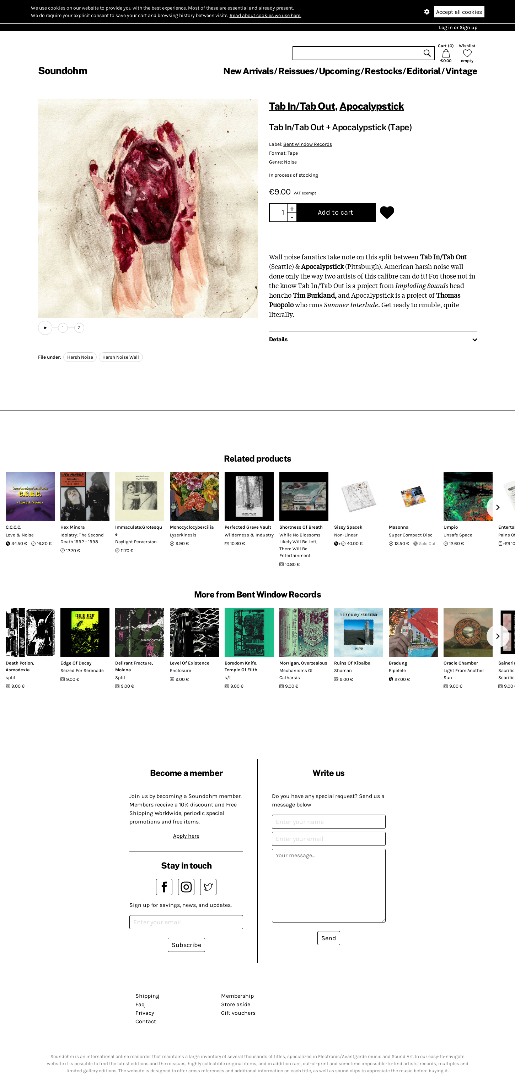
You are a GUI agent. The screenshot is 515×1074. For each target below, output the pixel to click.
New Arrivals (248, 71)
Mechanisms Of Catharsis (295, 674)
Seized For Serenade (82, 670)
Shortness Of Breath (301, 527)
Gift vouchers (238, 1012)
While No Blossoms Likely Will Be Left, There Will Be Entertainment (300, 545)
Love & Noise (20, 535)
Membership (237, 995)
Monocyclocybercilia (192, 527)
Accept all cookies (459, 12)
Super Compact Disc (411, 535)
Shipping (147, 995)
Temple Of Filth (241, 669)
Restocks (383, 71)
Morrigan (289, 663)
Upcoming (339, 71)
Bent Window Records (307, 144)
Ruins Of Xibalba (352, 663)
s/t (228, 677)
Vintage (461, 71)
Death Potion (19, 663)
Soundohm (62, 70)
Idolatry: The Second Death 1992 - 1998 (82, 538)
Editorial (423, 71)
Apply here (186, 835)
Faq (140, 1004)
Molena (123, 669)
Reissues (296, 71)
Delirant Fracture (133, 663)
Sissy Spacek (348, 527)
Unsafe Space (458, 535)
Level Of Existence (189, 663)
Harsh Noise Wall (120, 357)
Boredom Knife (240, 663)
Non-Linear (346, 535)
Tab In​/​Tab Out (302, 106)
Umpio (451, 527)
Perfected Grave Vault (248, 527)
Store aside (235, 1004)
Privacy (144, 1012)
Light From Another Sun (464, 674)
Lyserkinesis (183, 535)
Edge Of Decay (75, 663)
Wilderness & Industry (249, 535)
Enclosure (180, 670)
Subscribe (186, 945)
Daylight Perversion (136, 541)
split (11, 677)
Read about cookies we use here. (265, 15)
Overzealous (314, 663)
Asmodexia (17, 669)
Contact (145, 1021)
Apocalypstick (371, 106)
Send (328, 938)
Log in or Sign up (458, 27)
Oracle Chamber (461, 663)
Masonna (398, 527)
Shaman (343, 670)
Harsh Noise (80, 357)
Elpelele (397, 670)
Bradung (398, 663)
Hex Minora (72, 527)
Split (120, 677)
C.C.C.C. (13, 527)
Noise (290, 162)
